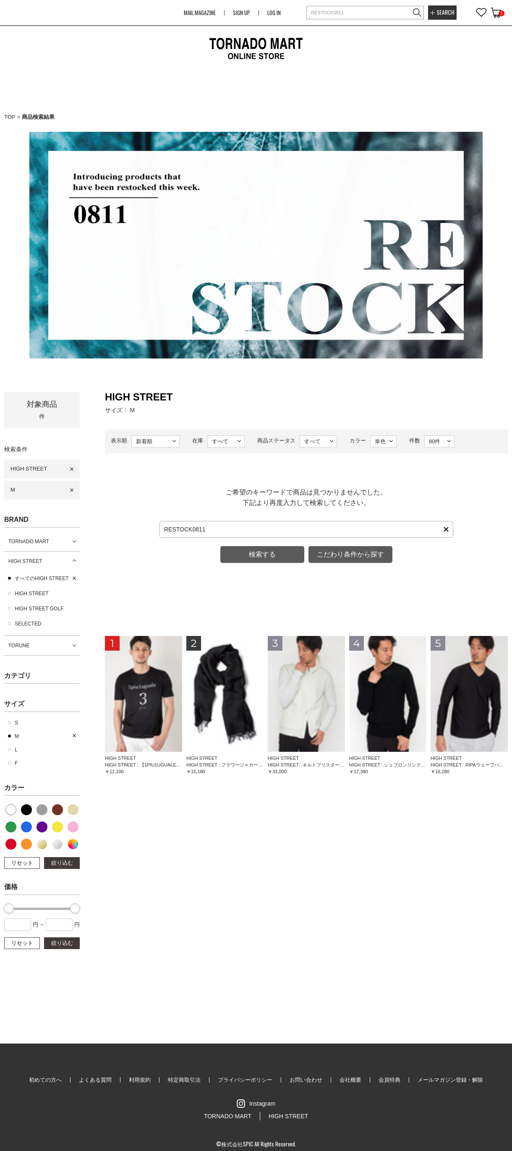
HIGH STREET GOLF (39, 609)
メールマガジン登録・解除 (450, 1080)
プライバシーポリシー (245, 1080)
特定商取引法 (184, 1080)
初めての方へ (45, 1080)
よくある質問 (95, 1080)
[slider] (9, 908)
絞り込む (62, 863)
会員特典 (389, 1080)
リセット (22, 863)
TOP (10, 117)
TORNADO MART (28, 541)
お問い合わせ (306, 1080)
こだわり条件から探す (350, 554)
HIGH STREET (28, 469)
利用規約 (140, 1080)
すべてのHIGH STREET (42, 578)
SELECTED (28, 624)
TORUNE (18, 646)
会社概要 (350, 1080)
